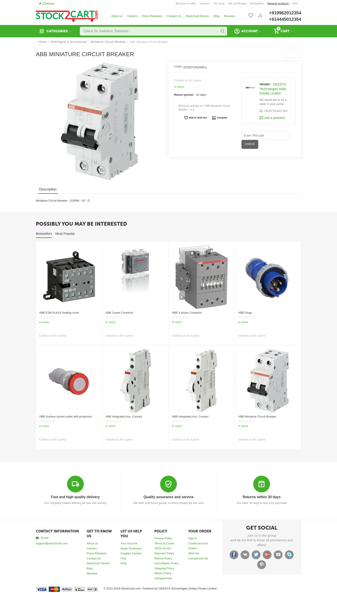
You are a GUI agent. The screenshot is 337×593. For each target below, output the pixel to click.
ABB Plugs (245, 312)
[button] (293, 54)
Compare (218, 117)
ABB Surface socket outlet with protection (65, 416)
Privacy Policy (163, 538)
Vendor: (265, 84)
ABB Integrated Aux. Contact (123, 416)
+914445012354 (285, 19)
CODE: (178, 66)
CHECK (282, 135)
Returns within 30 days (262, 497)
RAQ (124, 563)
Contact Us (174, 16)
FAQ (123, 558)
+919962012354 (285, 12)
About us (117, 16)
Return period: (184, 94)
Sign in (192, 538)
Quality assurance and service (168, 497)
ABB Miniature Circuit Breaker (257, 416)
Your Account (129, 543)
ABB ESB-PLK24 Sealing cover (59, 312)
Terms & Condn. (164, 543)
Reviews (229, 16)
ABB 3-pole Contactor (119, 312)
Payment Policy (164, 553)
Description (47, 189)
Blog (216, 16)
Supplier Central (131, 553)
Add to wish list (196, 117)
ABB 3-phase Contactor (187, 312)
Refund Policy (163, 558)
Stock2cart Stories (197, 16)
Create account (198, 543)
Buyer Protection (131, 548)
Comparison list (198, 558)
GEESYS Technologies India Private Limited (272, 89)
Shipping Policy (164, 568)
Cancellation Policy (166, 563)
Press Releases (152, 16)
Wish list (193, 553)
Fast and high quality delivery (75, 497)
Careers (132, 16)
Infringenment (163, 578)
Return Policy (162, 573)
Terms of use (162, 548)
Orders (192, 548)
